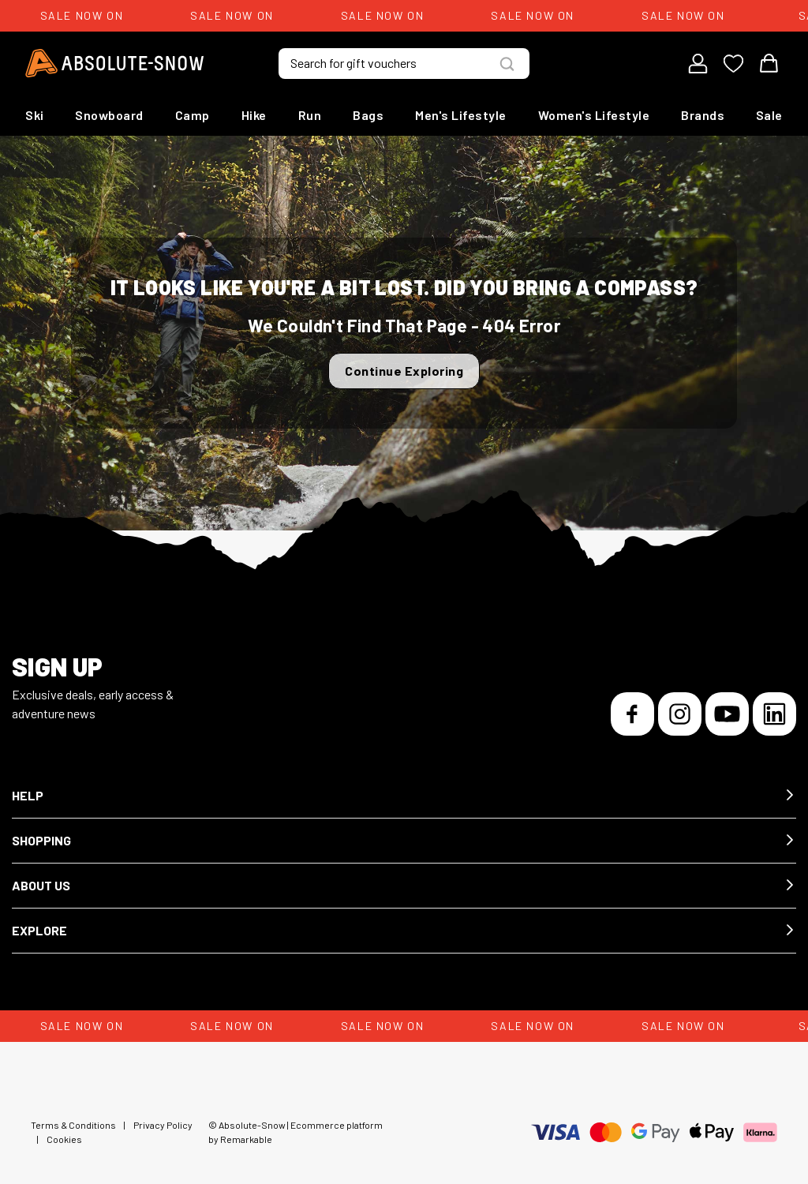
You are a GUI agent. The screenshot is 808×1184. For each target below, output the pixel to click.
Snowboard (109, 114)
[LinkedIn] (774, 714)
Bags (368, 114)
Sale (769, 114)
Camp (192, 114)
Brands (702, 114)
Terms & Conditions (73, 1124)
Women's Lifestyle (594, 114)
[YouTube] (727, 714)
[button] (404, 796)
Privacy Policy (163, 1124)
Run (310, 114)
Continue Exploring (404, 370)
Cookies (64, 1139)
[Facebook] (632, 714)
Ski (34, 114)
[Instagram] (679, 714)
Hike (254, 114)
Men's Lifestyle (461, 114)
